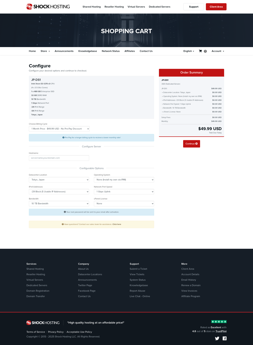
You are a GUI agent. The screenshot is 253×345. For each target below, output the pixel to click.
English (188, 51)
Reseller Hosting (35, 274)
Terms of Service (35, 332)
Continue (192, 144)
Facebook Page (87, 291)
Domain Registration (37, 291)
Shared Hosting (35, 269)
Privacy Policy (56, 332)
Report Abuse (137, 291)
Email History (188, 280)
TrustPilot (221, 331)
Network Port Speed (103, 187)
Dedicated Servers (36, 285)
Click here (116, 224)
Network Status (111, 51)
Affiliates (130, 51)
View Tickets (137, 274)
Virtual (136, 6)
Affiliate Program (190, 296)
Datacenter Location (38, 175)
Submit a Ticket (138, 269)
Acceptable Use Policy (79, 332)
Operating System (102, 175)
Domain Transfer (35, 296)
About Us (83, 269)
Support (193, 6)
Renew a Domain (191, 285)
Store (45, 51)
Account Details (190, 274)
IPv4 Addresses (36, 187)
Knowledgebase (87, 51)
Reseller (114, 6)
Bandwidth (34, 199)
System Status (138, 280)
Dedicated (159, 6)
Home (32, 51)
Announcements (64, 51)
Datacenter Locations (90, 274)
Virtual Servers (34, 280)
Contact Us (146, 51)
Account (218, 51)
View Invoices (189, 291)
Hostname (33, 153)
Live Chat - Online (140, 296)
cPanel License (100, 199)
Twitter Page (85, 285)
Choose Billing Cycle (38, 124)
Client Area (216, 6)
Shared (92, 6)
